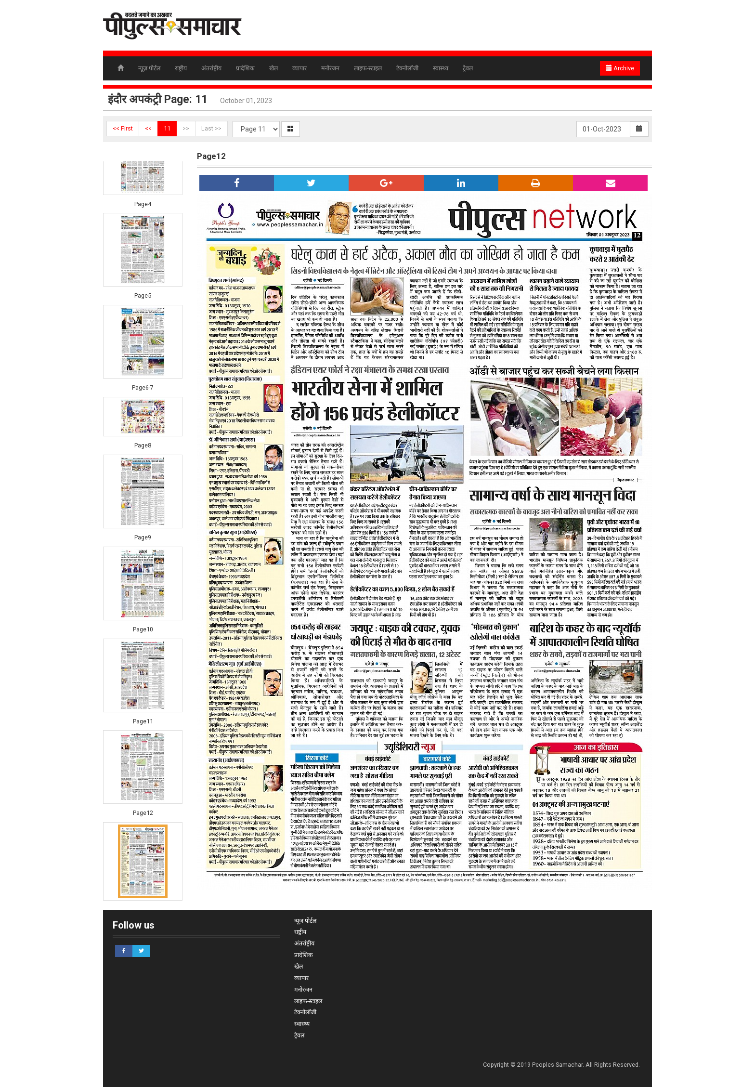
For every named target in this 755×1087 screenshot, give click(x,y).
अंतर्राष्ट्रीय (211, 68)
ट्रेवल (468, 68)
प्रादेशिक (245, 68)
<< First (123, 128)
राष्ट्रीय (181, 68)
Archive (620, 68)
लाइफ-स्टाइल (368, 68)
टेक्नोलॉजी (407, 68)
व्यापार (299, 68)
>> (185, 128)
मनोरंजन (330, 68)
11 (167, 128)
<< (148, 128)
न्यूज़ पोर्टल (149, 68)
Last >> (211, 128)
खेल (273, 68)
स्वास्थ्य (440, 68)
